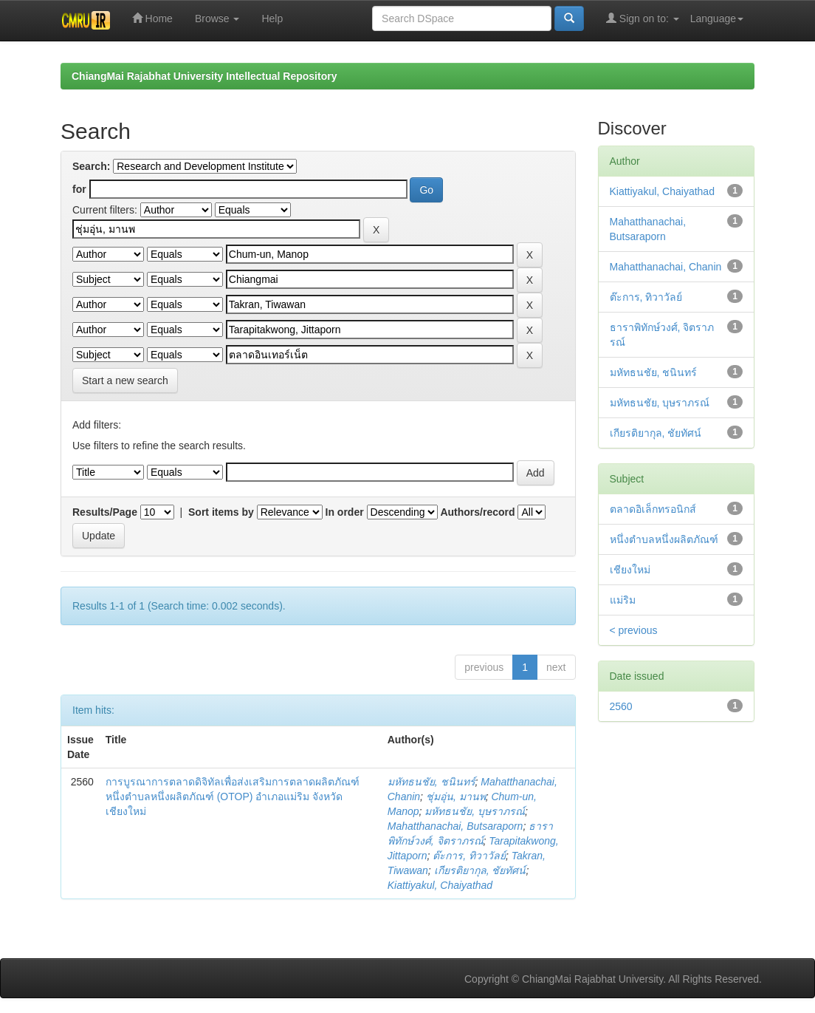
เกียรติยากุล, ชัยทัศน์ (480, 870)
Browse (217, 18)
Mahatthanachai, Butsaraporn (455, 826)
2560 (621, 706)
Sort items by (221, 512)
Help (272, 18)
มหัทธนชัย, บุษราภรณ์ (474, 811)
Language (716, 18)
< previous (634, 630)
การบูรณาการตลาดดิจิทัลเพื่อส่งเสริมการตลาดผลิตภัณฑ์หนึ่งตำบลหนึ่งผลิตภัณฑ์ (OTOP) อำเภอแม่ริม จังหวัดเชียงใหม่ (233, 796)
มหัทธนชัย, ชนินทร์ (431, 782)
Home (152, 18)
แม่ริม (623, 600)
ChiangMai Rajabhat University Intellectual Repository (204, 76)
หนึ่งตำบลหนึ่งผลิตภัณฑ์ (664, 539)
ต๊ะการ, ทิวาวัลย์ (469, 856)
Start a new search (125, 380)
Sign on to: (642, 18)
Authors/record (477, 512)
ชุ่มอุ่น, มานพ (456, 796)
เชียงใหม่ (630, 570)
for (79, 189)
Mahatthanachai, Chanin (666, 267)
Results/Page (104, 512)
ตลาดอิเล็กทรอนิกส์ (653, 509)
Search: (91, 166)
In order (345, 512)
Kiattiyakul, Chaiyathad (440, 885)
